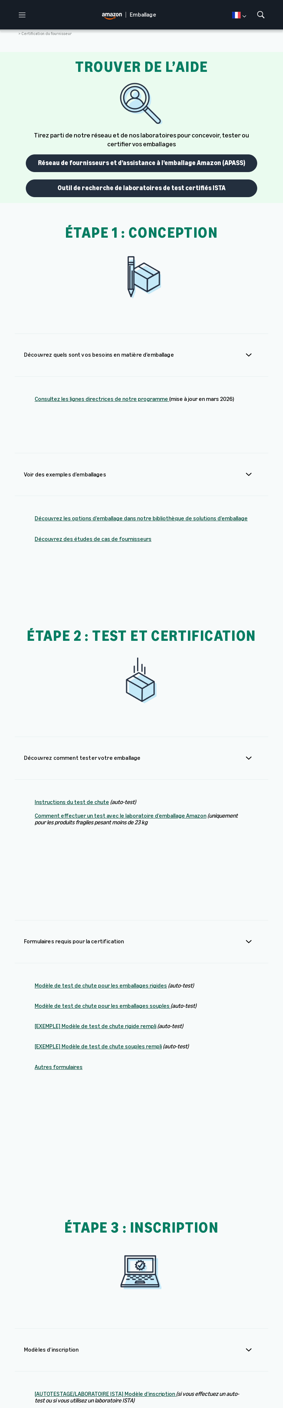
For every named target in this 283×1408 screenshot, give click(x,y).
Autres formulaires (59, 883)
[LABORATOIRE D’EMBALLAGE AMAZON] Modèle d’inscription (108, 1110)
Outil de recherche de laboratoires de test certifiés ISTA (141, 188)
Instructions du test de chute (72, 700)
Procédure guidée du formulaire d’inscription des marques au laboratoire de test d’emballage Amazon (131, 1263)
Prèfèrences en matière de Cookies (53, 1391)
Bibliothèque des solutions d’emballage (114, 1355)
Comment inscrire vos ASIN (69, 1198)
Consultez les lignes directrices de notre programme (102, 398)
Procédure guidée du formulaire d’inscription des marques (147, 1239)
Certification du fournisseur (46, 33)
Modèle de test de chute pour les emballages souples (102, 823)
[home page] (114, 15)
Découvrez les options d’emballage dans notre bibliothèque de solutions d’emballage (141, 480)
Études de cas (153, 1352)
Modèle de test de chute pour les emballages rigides (101, 802)
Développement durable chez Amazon (245, 1355)
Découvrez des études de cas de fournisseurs (93, 500)
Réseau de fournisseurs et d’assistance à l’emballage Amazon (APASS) (141, 163)
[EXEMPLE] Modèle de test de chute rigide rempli (95, 843)
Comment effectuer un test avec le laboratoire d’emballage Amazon (120, 713)
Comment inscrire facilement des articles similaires (99, 1219)
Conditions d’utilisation (64, 1385)
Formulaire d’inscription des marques (120, 1286)
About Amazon (178, 1352)
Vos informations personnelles (124, 1385)
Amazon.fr (206, 1349)
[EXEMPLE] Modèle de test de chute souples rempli (98, 863)
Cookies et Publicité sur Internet (195, 1385)
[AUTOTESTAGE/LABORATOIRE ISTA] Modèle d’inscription (105, 1083)
